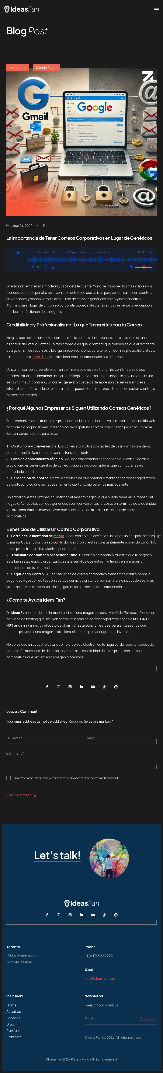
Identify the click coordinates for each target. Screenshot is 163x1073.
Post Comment (21, 795)
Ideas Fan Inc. (97, 1037)
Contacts (13, 1037)
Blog (10, 1024)
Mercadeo (18, 67)
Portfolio (13, 1030)
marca (58, 536)
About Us (13, 1011)
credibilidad (41, 356)
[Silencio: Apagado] (131, 267)
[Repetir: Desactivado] (45, 267)
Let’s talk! (57, 855)
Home (11, 1005)
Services (13, 1018)
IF (44, 225)
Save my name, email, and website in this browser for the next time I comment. (66, 778)
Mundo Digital (46, 67)
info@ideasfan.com (100, 978)
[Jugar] (19, 253)
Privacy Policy (81, 1059)
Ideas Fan (55, 1059)
